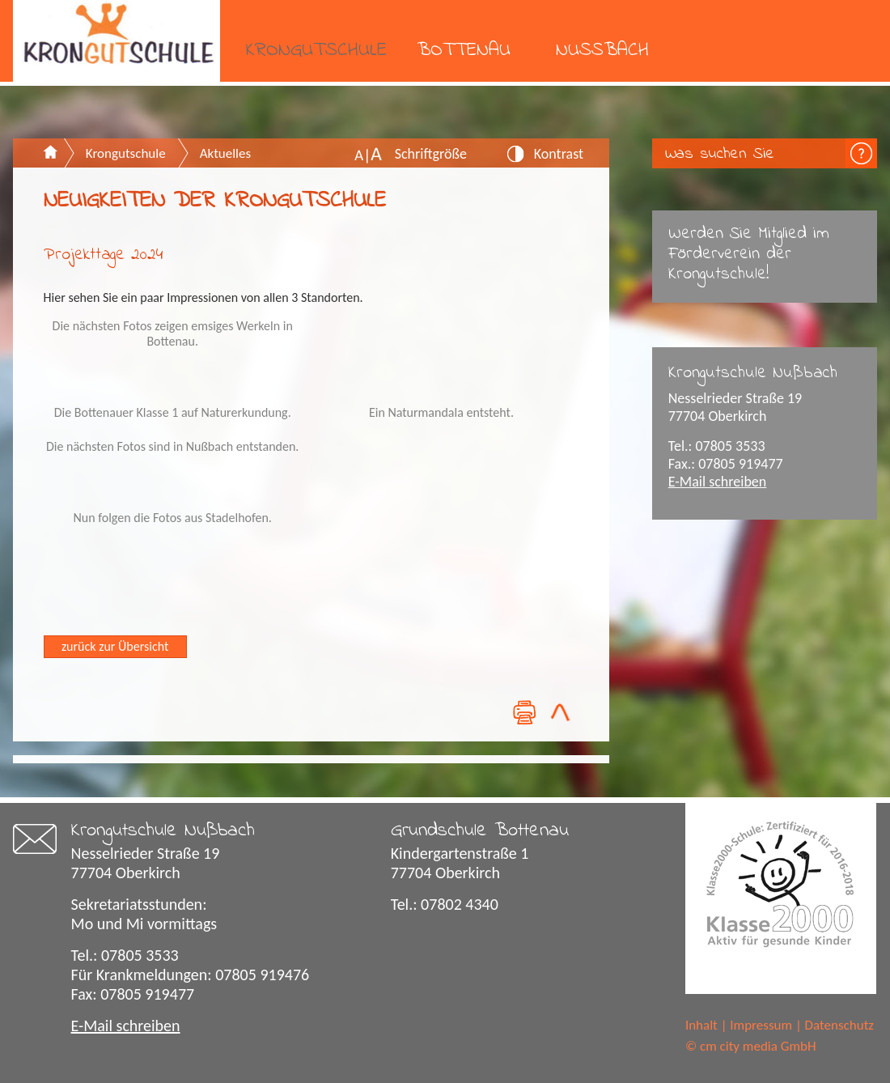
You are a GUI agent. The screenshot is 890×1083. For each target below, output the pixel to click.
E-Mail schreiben (717, 482)
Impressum (761, 1025)
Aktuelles (225, 153)
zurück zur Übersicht (114, 646)
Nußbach (602, 50)
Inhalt (701, 1025)
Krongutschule (316, 50)
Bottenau (464, 50)
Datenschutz (839, 1025)
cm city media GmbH (758, 1046)
